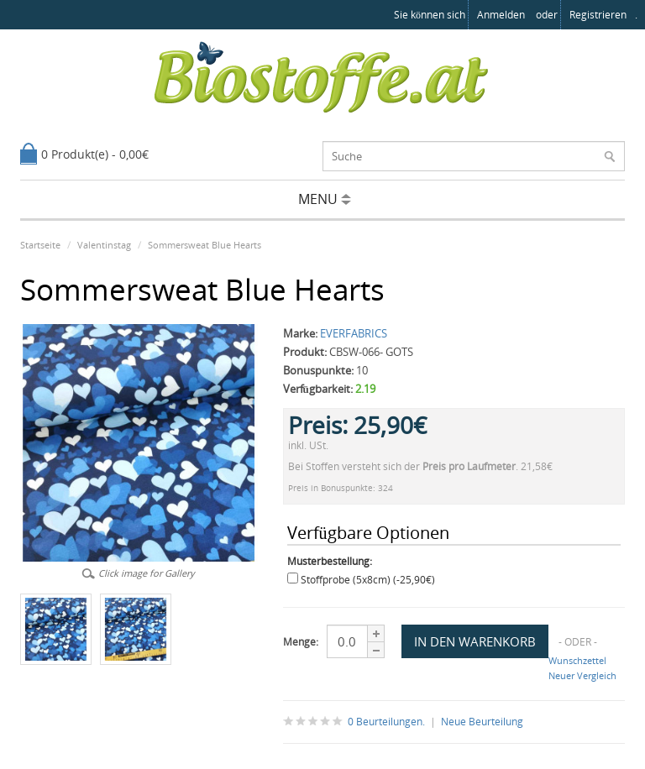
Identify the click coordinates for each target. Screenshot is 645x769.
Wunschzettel (577, 660)
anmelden (501, 15)
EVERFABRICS (353, 333)
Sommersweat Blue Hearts (204, 244)
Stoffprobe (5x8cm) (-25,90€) (368, 580)
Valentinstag (104, 244)
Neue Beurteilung (482, 721)
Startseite (40, 244)
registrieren (598, 15)
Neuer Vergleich (582, 675)
